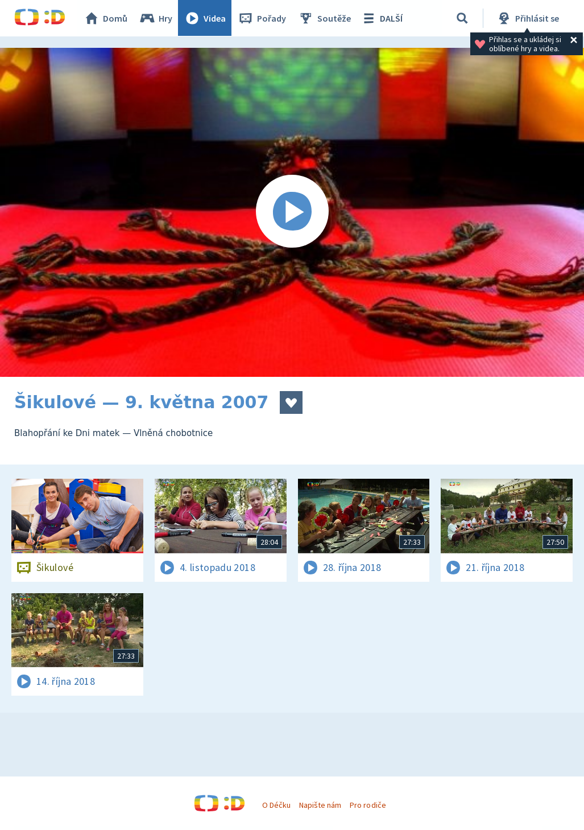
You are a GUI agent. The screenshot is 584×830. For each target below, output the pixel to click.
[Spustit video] (292, 212)
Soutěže (324, 18)
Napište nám (320, 805)
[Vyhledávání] (462, 18)
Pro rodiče (368, 805)
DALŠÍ (382, 18)
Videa (205, 18)
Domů (106, 18)
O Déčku (276, 805)
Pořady (262, 18)
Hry (156, 18)
